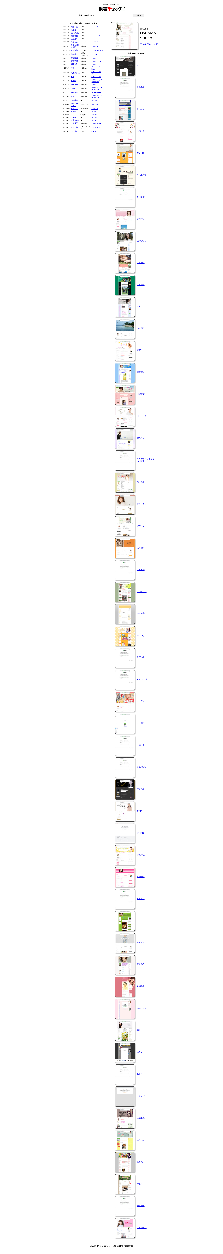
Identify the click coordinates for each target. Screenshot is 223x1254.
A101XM (94, 42)
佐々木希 (141, 570)
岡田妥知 (74, 64)
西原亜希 (141, 942)
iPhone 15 (94, 64)
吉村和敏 (74, 50)
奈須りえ (74, 42)
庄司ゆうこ (142, 635)
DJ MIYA (74, 89)
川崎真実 (141, 394)
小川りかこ (75, 131)
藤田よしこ (142, 1030)
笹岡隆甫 (74, 58)
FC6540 (94, 120)
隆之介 (73, 30)
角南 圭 (141, 745)
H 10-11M (95, 105)
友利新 (140, 811)
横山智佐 (74, 36)
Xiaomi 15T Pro (97, 50)
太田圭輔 (141, 285)
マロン (73, 68)
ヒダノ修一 (75, 127)
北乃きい (141, 438)
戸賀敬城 (74, 61)
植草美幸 (74, 54)
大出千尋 (141, 263)
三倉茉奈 (141, 1140)
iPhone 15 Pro (96, 61)
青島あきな (142, 87)
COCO (73, 117)
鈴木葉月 (141, 723)
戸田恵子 (141, 789)
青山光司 (141, 109)
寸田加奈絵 (142, 1228)
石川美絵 (141, 197)
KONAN (140, 482)
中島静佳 (141, 855)
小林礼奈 (74, 100)
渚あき (140, 1184)
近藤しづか (142, 504)
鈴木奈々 (141, 701)
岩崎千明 (141, 219)
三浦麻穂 (141, 1118)
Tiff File (94, 54)
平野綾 (73, 81)
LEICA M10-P (96, 127)
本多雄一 (141, 1052)
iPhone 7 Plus (96, 30)
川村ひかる (142, 416)
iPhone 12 (94, 39)
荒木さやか (142, 131)
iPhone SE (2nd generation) (96, 81)
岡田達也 (74, 85)
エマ (72, 115)
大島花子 (74, 123)
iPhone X (94, 27)
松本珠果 (141, 1206)
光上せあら (75, 120)
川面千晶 (74, 27)
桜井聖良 (141, 548)
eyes (138, 65)
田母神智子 (142, 767)
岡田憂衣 (141, 328)
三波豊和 (74, 39)
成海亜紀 (141, 899)
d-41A (93, 131)
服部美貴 (141, 986)
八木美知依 (75, 73)
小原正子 (74, 109)
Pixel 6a (94, 115)
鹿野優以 (141, 372)
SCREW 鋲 (142, 679)
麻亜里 (140, 1074)
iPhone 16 (94, 58)
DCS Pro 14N (96, 92)
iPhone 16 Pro (96, 77)
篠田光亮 (141, 613)
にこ (139, 920)
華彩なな (141, 350)
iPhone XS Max (96, 123)
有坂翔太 (141, 153)
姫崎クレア (142, 1008)
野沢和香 (141, 964)
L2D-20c (94, 109)
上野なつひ (142, 241)
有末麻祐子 (142, 175)
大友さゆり (142, 306)
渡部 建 (140, 1162)
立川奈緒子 (75, 33)
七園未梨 (141, 877)
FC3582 (94, 100)
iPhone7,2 (94, 33)
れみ (72, 77)
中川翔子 (141, 833)
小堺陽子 (74, 112)
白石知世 (141, 657)
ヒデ (72, 96)
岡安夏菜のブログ (149, 44)
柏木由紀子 (75, 92)
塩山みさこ (142, 592)
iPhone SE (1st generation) (96, 96)
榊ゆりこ (141, 526)
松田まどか (142, 1096)
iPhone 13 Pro (96, 36)
